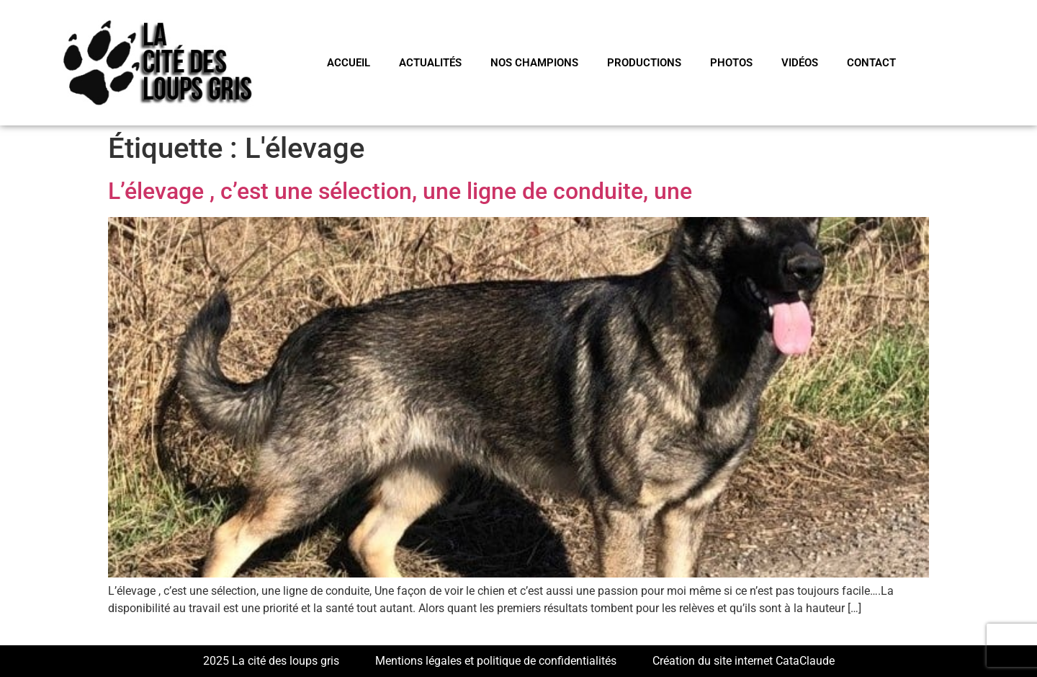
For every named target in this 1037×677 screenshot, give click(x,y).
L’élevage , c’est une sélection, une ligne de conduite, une (400, 191)
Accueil (348, 62)
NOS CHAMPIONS (534, 62)
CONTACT (871, 62)
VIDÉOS (799, 62)
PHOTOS (731, 62)
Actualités (430, 62)
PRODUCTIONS (644, 62)
